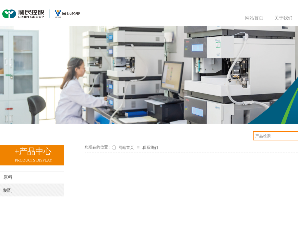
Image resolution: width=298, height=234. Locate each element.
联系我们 (150, 147)
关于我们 (283, 18)
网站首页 (254, 18)
